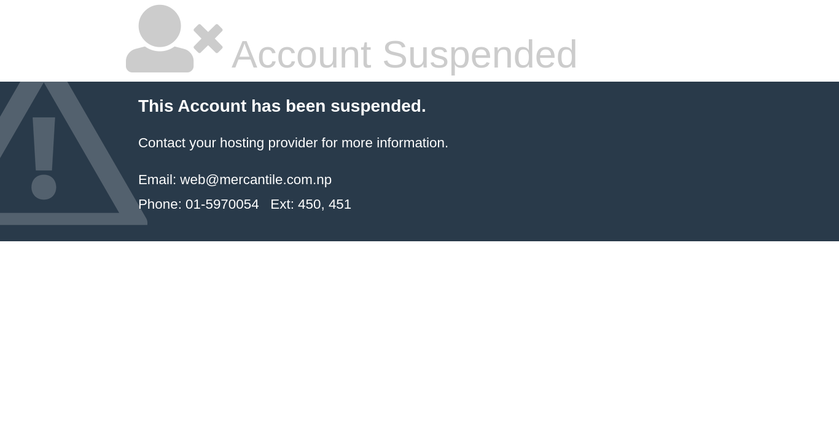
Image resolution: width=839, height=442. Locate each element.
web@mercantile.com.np (256, 179)
